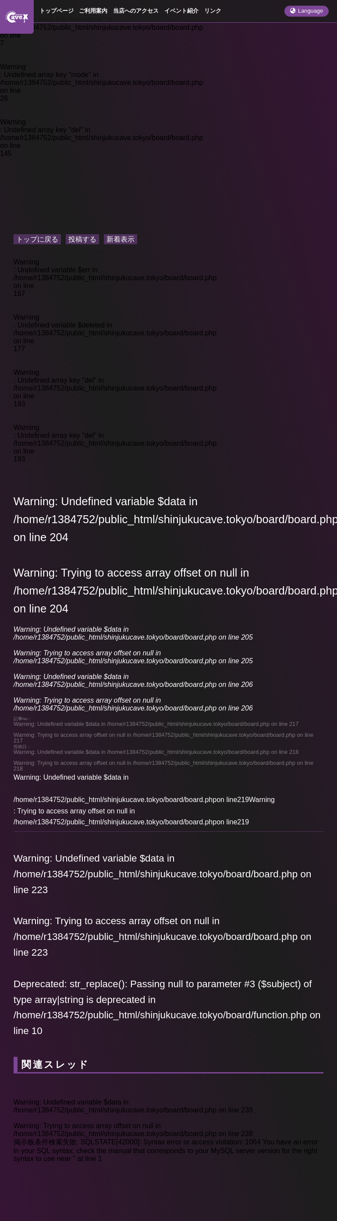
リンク (212, 10)
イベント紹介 (181, 10)
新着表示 (120, 239)
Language (306, 10)
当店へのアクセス (136, 10)
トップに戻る (37, 239)
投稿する (82, 239)
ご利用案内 (93, 10)
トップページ (56, 10)
